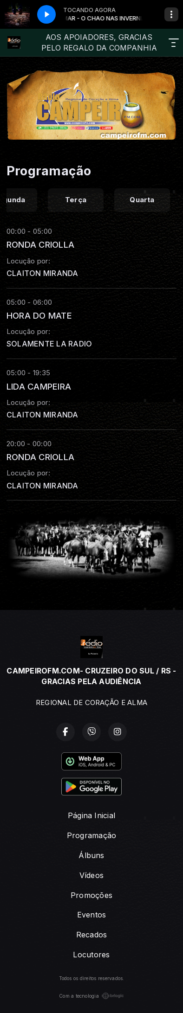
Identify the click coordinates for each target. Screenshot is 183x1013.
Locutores (91, 954)
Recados (91, 934)
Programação (92, 835)
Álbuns (91, 855)
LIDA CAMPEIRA (39, 386)
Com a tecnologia (91, 996)
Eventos (91, 914)
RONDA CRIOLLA (40, 244)
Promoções (91, 895)
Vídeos (91, 875)
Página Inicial (91, 815)
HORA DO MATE (39, 315)
